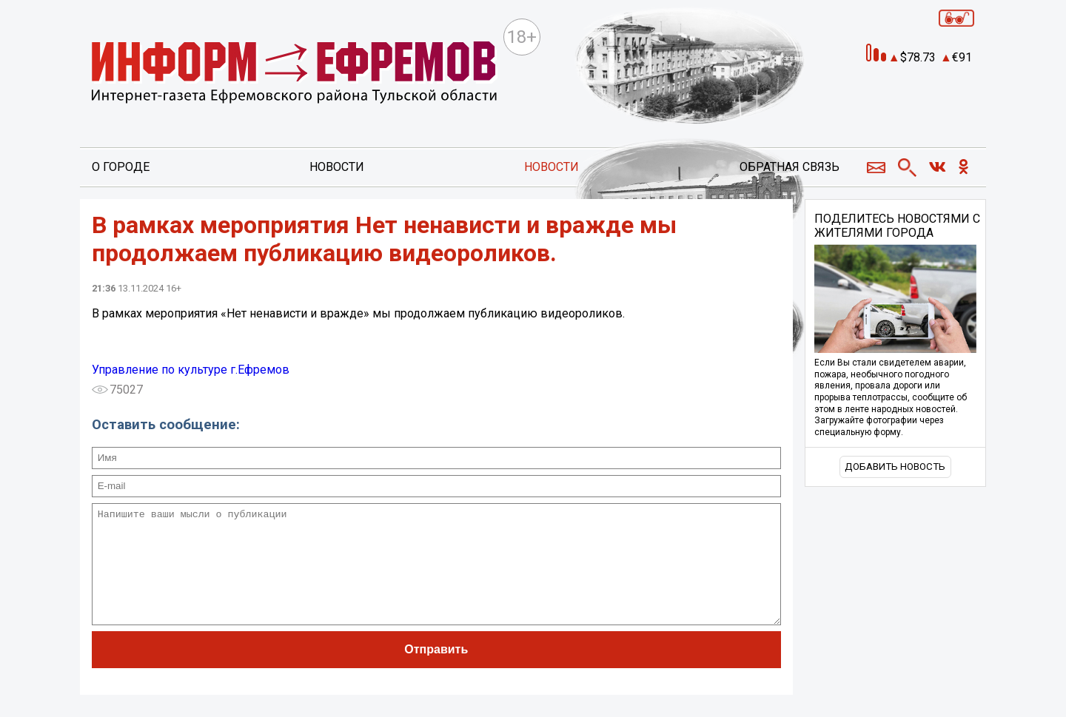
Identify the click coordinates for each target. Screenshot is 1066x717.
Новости (336, 167)
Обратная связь (789, 167)
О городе (121, 167)
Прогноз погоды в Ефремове (915, 97)
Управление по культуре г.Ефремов (190, 370)
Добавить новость (895, 466)
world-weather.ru (915, 110)
